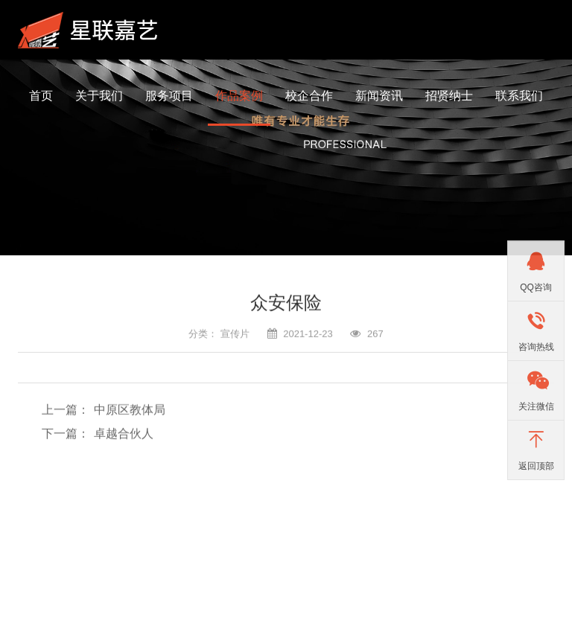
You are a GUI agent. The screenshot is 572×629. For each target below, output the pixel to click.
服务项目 (169, 95)
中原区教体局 (129, 407)
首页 (41, 95)
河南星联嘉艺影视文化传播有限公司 (92, 29)
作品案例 (239, 95)
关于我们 (99, 95)
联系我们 (519, 95)
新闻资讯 (379, 95)
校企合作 (309, 95)
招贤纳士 (449, 95)
